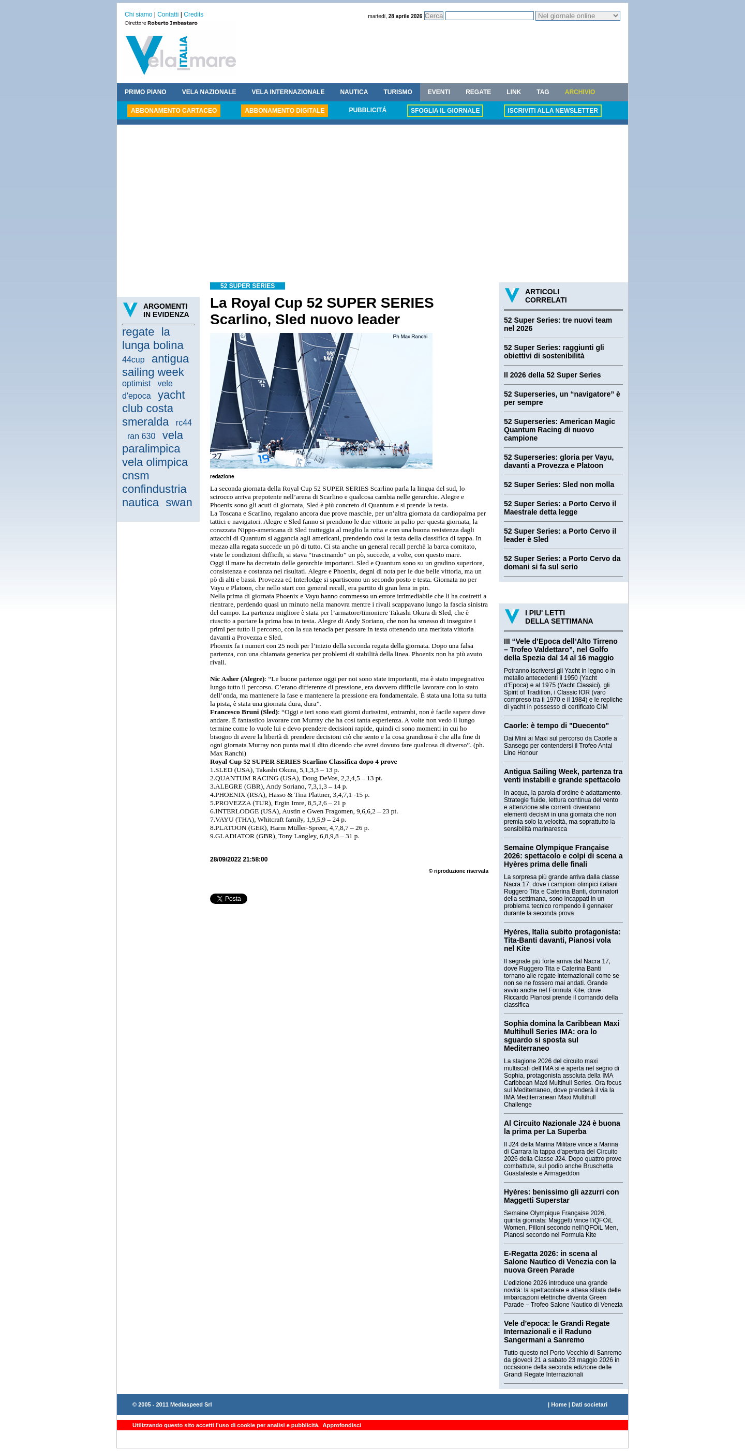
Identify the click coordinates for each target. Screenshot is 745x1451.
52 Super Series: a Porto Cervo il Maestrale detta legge (560, 508)
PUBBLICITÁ (367, 110)
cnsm (136, 475)
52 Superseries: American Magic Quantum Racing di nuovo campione (559, 429)
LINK (513, 92)
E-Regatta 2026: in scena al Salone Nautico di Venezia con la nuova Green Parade (560, 1261)
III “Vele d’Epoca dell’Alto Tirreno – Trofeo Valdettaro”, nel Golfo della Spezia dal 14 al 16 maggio (561, 649)
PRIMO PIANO (146, 92)
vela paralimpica (152, 442)
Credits (193, 14)
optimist (136, 383)
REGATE (478, 92)
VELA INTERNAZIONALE (288, 92)
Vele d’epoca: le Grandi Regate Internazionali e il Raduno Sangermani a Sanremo (557, 1331)
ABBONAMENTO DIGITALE (284, 110)
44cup (133, 359)
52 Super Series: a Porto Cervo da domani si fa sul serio (562, 562)
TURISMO (397, 92)
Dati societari (589, 1404)
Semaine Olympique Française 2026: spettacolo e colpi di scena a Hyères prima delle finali (563, 855)
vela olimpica (155, 462)
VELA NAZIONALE (209, 92)
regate (138, 331)
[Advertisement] (372, 204)
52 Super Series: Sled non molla (559, 484)
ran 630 (141, 436)
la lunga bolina (153, 338)
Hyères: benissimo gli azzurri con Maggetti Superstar (561, 1196)
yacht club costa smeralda (153, 408)
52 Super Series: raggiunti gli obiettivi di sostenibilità (554, 351)
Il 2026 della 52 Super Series (552, 375)
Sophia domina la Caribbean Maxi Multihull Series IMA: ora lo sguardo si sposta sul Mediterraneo (561, 1035)
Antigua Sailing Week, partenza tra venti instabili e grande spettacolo (563, 775)
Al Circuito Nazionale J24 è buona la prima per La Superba (562, 1127)
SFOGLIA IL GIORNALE (445, 110)
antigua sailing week (155, 365)
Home (559, 1404)
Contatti (167, 14)
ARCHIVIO (580, 92)
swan (179, 502)
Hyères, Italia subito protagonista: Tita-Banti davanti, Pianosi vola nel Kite (562, 940)
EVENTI (439, 92)
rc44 (184, 422)
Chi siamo (138, 14)
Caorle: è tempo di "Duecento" (556, 725)
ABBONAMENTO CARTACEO (174, 110)
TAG (543, 92)
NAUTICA (354, 92)
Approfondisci (341, 1425)
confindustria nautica (154, 495)
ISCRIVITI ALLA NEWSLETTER (553, 110)
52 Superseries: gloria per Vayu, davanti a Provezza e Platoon (559, 461)
